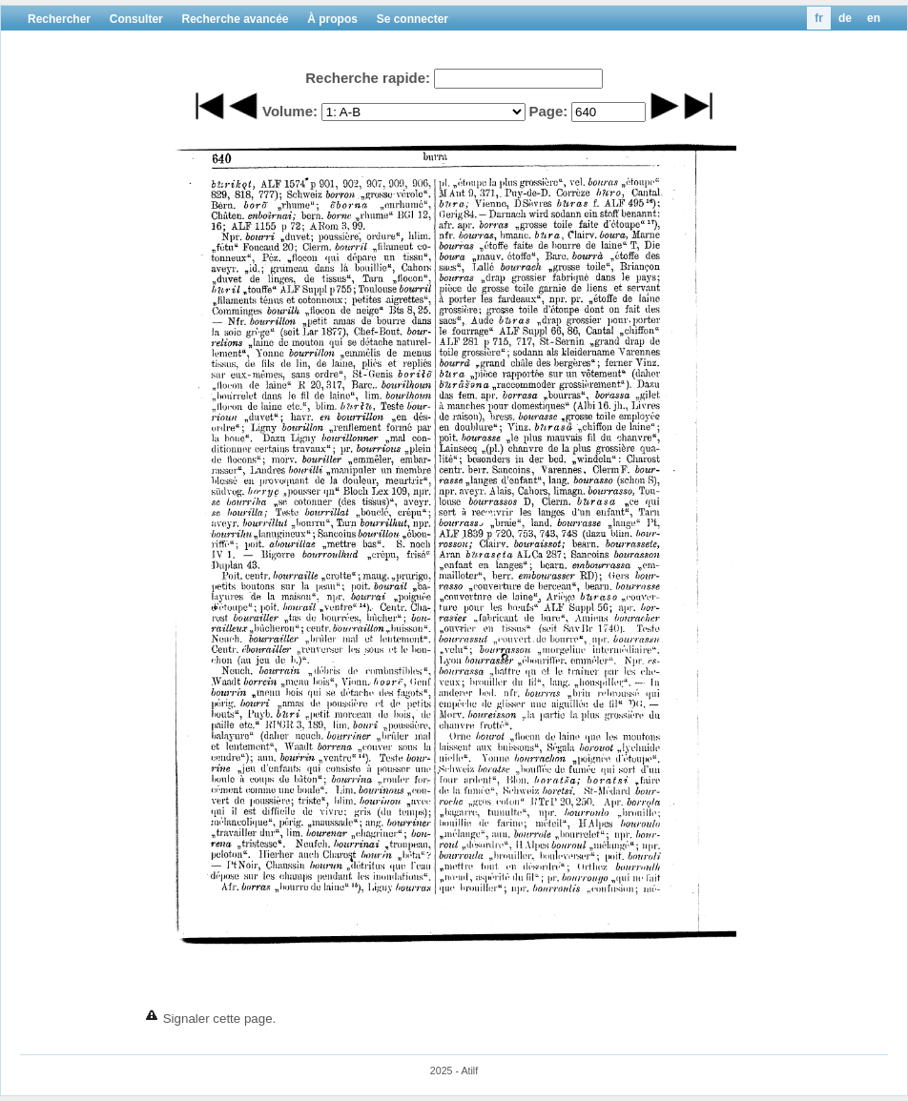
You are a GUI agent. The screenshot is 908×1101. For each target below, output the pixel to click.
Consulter (136, 19)
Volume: (290, 111)
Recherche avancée (234, 19)
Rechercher (59, 19)
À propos (332, 19)
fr (819, 18)
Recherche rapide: (367, 78)
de (845, 18)
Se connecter (412, 19)
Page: (548, 111)
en (873, 18)
